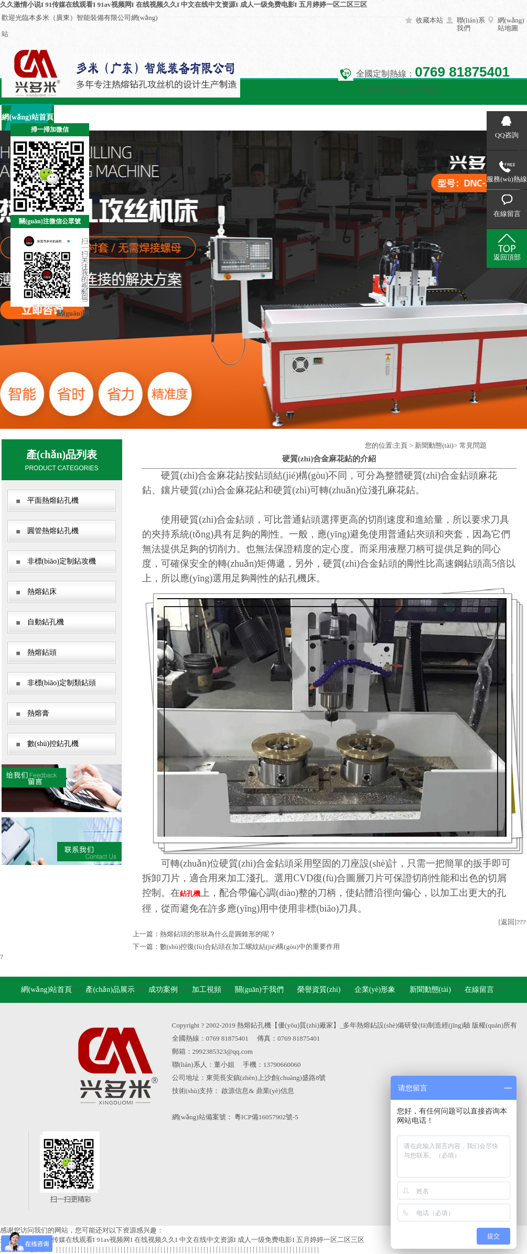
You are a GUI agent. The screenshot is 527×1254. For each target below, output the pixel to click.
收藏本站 (429, 20)
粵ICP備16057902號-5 (266, 1117)
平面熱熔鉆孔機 (53, 500)
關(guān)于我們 (237, 117)
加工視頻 (185, 117)
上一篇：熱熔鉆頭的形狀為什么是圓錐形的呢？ (204, 934)
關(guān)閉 (73, 313)
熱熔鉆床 (42, 592)
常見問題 (473, 445)
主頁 (400, 445)
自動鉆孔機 (45, 622)
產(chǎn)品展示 (80, 117)
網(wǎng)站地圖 (511, 24)
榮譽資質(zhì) (289, 117)
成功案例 (132, 117)
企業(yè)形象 (342, 117)
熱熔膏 (38, 713)
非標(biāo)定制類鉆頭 (61, 683)
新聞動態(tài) (394, 117)
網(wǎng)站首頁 (46, 989)
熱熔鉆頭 (42, 652)
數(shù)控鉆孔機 (53, 744)
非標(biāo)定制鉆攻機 (61, 561)
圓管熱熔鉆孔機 (53, 531)
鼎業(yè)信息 (275, 1091)
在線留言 (447, 117)
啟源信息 (235, 1091)
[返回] (508, 922)
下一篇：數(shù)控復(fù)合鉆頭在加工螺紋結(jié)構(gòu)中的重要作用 (236, 946)
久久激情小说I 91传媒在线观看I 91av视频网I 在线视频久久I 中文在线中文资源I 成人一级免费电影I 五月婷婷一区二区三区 (183, 4)
